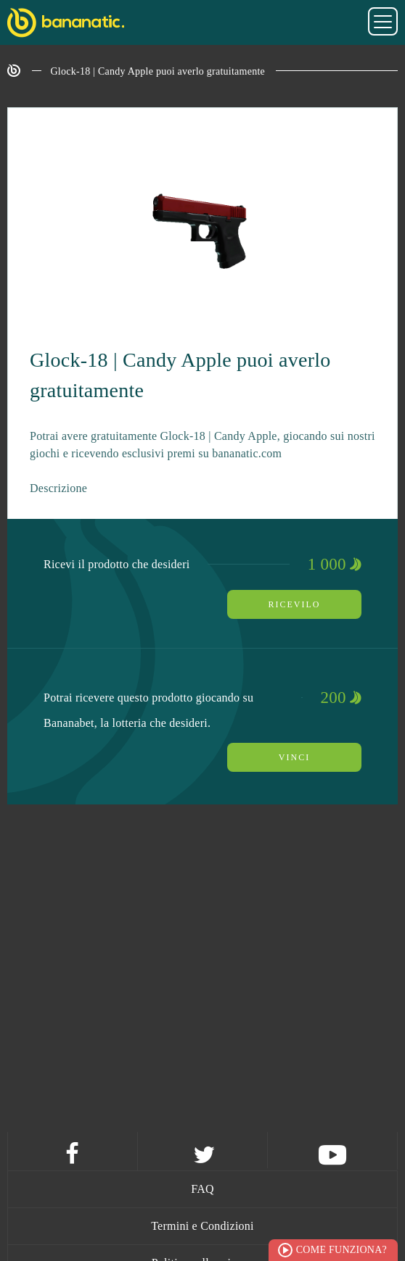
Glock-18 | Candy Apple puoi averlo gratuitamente (158, 71)
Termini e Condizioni (202, 1226)
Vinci (294, 757)
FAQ (202, 1189)
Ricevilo (295, 604)
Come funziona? (341, 1249)
